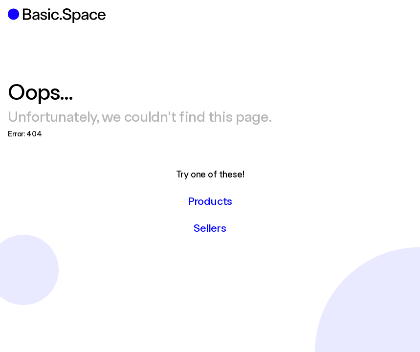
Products (210, 200)
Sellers (210, 227)
